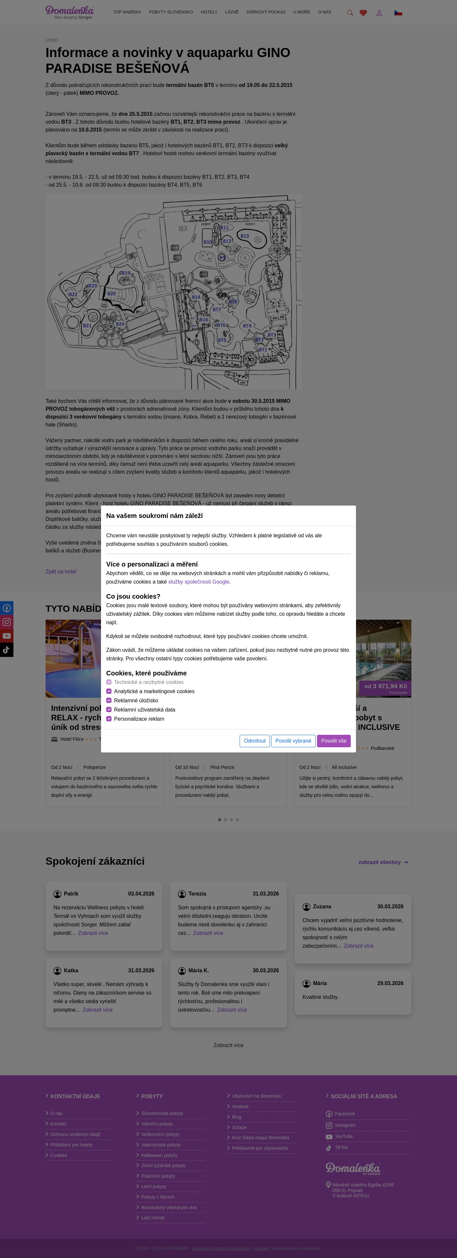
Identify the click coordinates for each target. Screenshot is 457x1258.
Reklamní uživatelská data (144, 709)
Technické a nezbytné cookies (149, 682)
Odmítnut (255, 741)
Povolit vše (334, 741)
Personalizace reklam (139, 719)
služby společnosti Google (198, 582)
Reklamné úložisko (136, 700)
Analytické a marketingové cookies (154, 691)
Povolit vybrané (293, 741)
